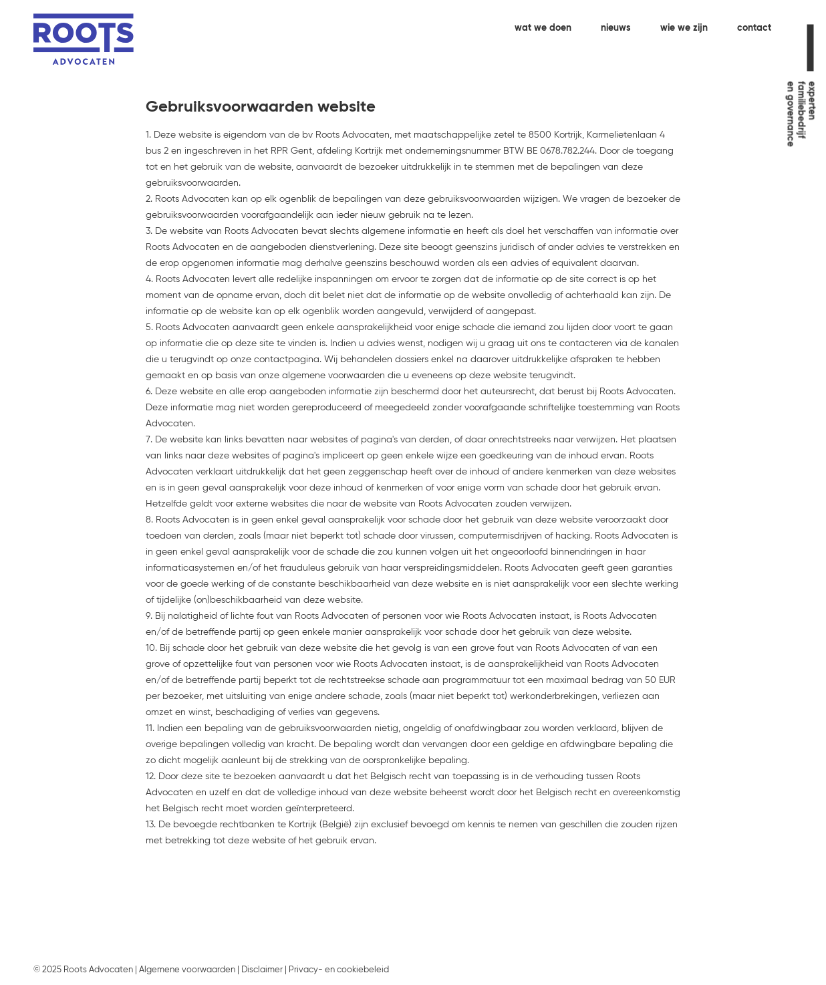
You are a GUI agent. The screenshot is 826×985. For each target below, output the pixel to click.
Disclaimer (262, 970)
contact (754, 28)
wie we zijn (684, 28)
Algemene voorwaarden (187, 970)
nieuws (616, 28)
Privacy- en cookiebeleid (339, 970)
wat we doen (543, 28)
